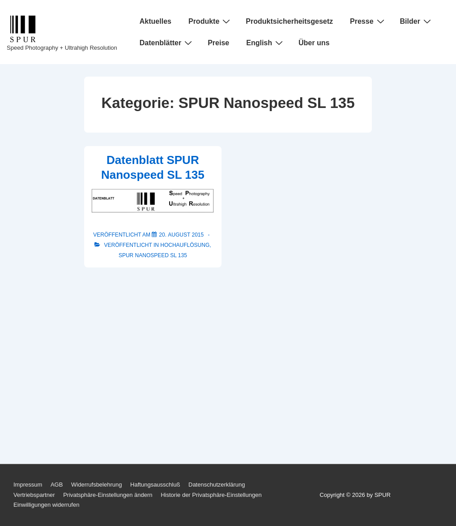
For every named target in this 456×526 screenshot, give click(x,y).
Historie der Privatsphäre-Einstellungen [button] (211, 495)
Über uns (313, 43)
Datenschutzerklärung (216, 484)
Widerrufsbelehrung (96, 484)
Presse (368, 21)
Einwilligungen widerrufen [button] (46, 504)
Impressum (27, 484)
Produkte (210, 21)
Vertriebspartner (34, 495)
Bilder (416, 21)
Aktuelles (155, 21)
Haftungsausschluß (155, 484)
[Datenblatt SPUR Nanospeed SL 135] (181, 235)
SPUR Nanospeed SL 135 (153, 255)
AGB (57, 484)
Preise (218, 43)
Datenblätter (167, 42)
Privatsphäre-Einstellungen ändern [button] (107, 495)
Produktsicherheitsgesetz (289, 21)
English (265, 42)
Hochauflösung (184, 245)
